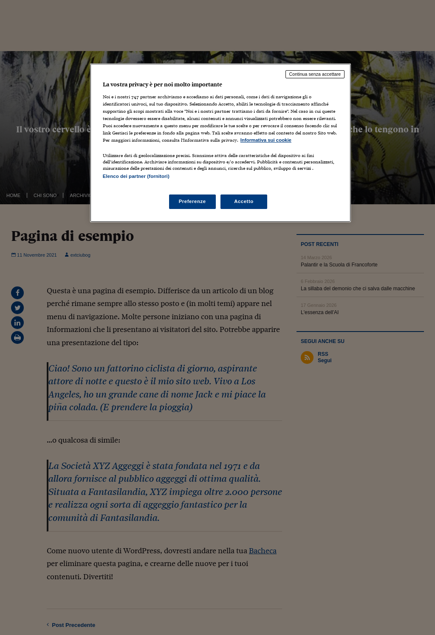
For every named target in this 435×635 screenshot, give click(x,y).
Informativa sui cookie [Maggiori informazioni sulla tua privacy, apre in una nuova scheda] (265, 140)
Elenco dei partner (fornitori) (136, 176)
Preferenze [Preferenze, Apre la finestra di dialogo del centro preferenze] (192, 201)
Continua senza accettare (315, 74)
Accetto (244, 201)
